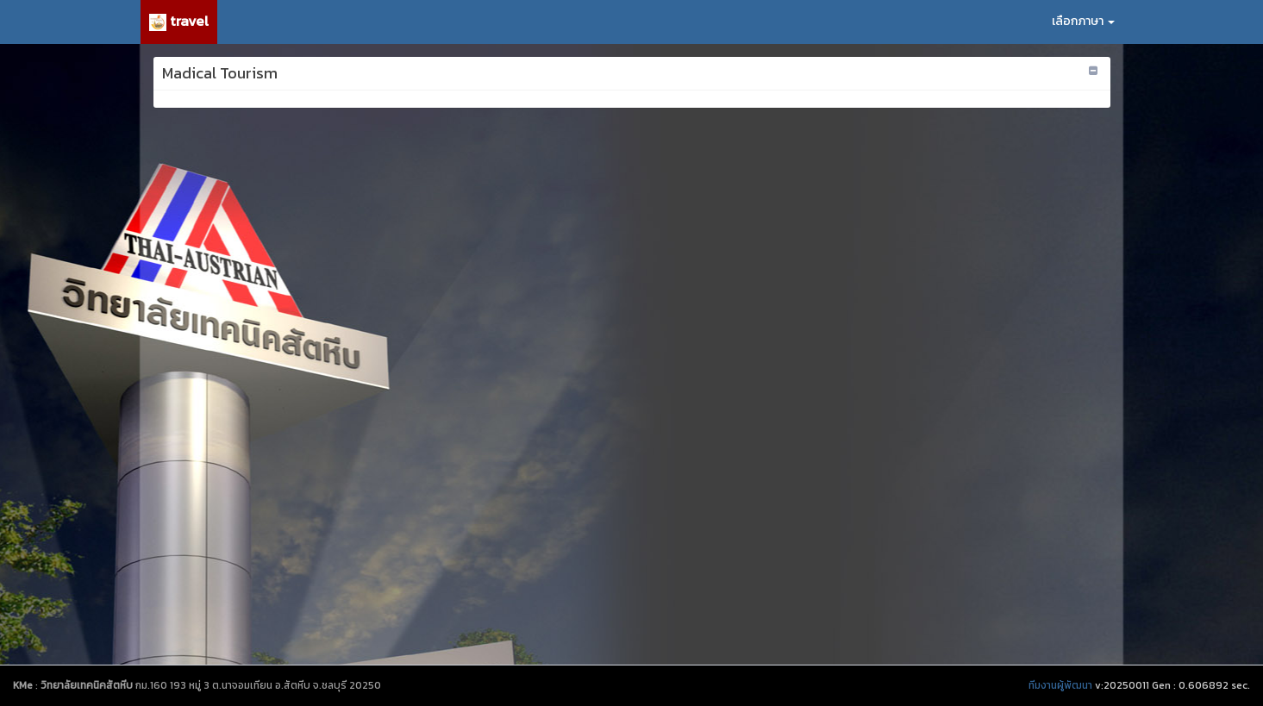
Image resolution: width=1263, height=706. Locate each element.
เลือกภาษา (1083, 21)
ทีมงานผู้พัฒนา (1060, 685)
